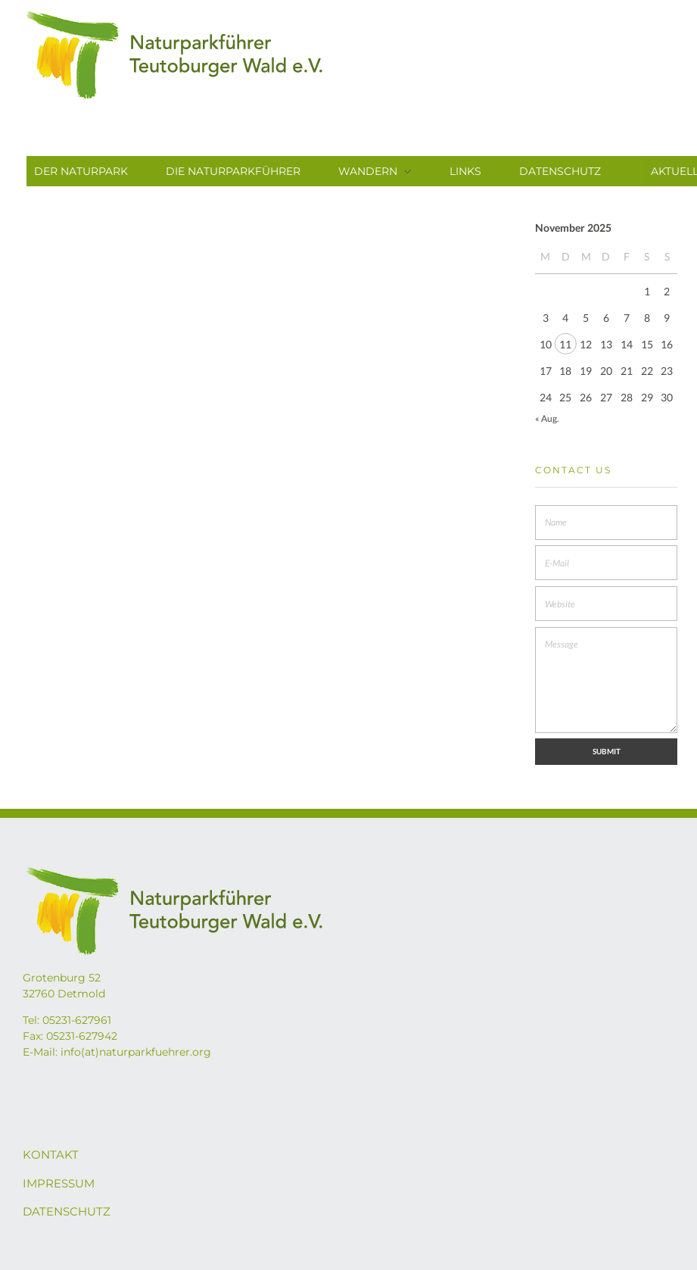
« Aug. (547, 418)
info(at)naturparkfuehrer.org (136, 1052)
